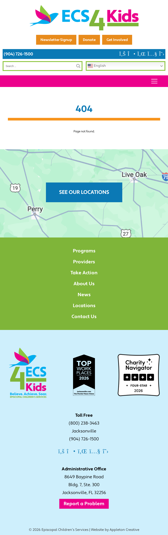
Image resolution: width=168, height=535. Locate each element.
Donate (89, 39)
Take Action (84, 273)
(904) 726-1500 (18, 54)
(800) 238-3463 (84, 423)
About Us (84, 284)
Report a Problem (84, 504)
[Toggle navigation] (154, 81)
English (97, 66)
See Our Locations (84, 192)
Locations (84, 306)
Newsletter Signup (56, 39)
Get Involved (117, 39)
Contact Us (84, 317)
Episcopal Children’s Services (65, 530)
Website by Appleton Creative (115, 530)
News (84, 295)
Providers (84, 262)
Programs (84, 251)
